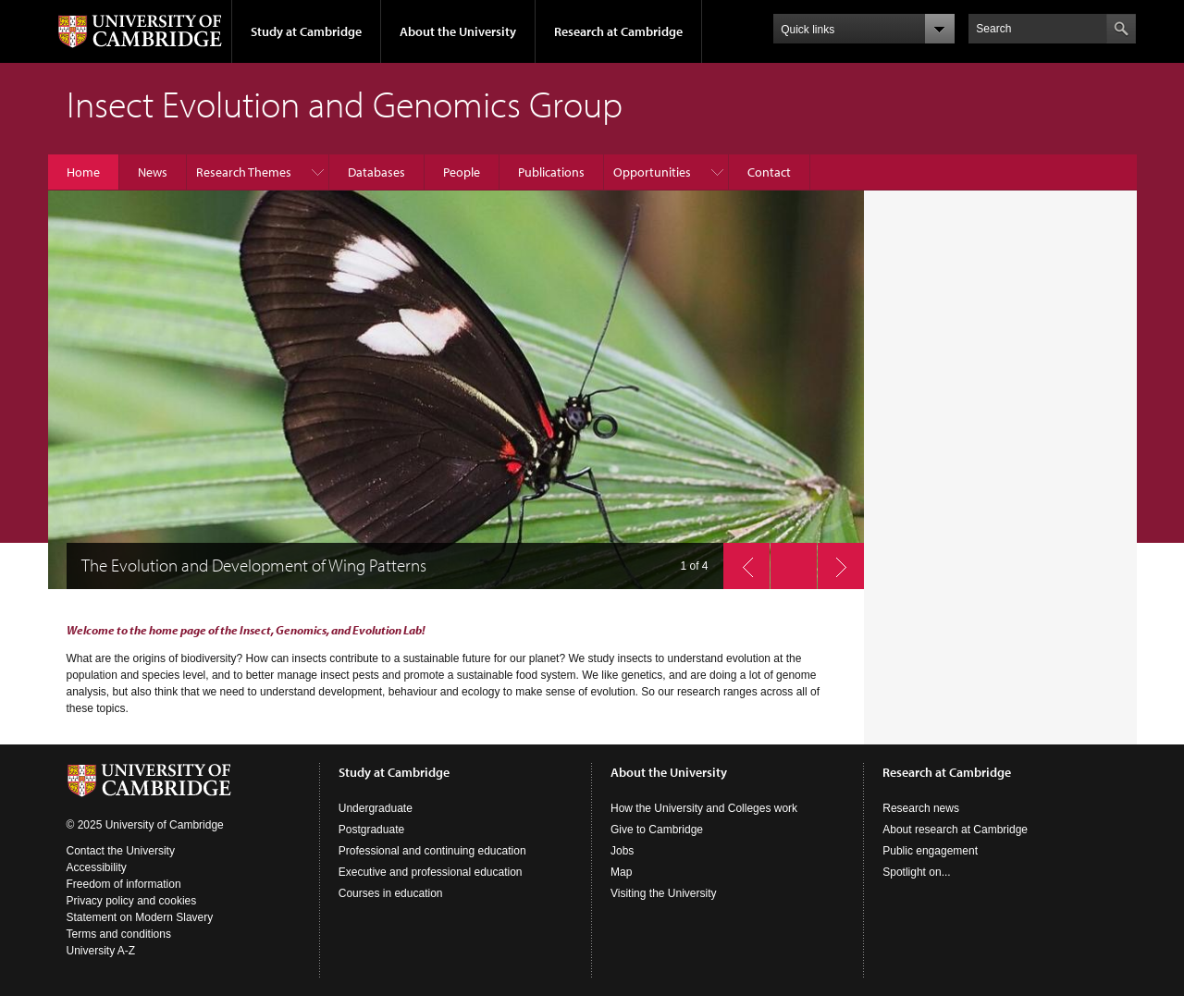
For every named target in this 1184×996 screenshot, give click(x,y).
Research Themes (243, 172)
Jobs (622, 850)
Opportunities (652, 172)
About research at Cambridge (955, 829)
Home (83, 172)
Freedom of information (124, 884)
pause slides (788, 561)
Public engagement (930, 850)
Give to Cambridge (656, 829)
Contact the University (121, 850)
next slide (835, 561)
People (461, 172)
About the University (458, 31)
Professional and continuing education (432, 850)
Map (621, 872)
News (152, 172)
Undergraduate (376, 808)
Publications (551, 172)
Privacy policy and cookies (132, 900)
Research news (920, 808)
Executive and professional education (431, 872)
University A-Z (101, 950)
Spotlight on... (916, 872)
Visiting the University (663, 893)
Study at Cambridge (306, 31)
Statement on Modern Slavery (140, 917)
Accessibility (97, 867)
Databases (376, 172)
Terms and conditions (119, 934)
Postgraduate (371, 829)
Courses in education (391, 893)
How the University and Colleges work (703, 808)
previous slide (740, 561)
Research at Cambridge (618, 31)
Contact (769, 172)
